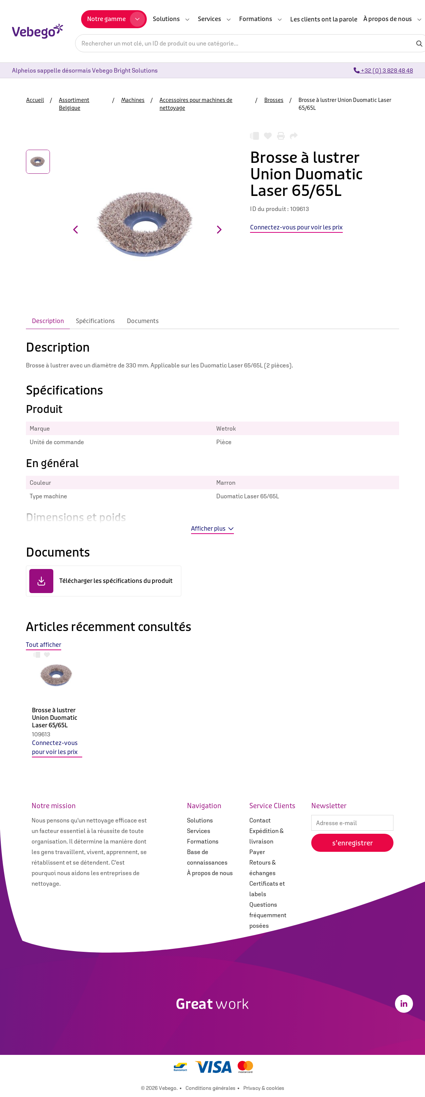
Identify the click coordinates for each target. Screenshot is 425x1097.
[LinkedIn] (404, 1004)
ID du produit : (269, 208)
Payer (257, 851)
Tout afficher (43, 644)
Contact (260, 820)
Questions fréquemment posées (267, 915)
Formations (203, 841)
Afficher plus (212, 528)
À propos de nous (210, 872)
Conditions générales (210, 1088)
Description (48, 321)
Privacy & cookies (263, 1088)
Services (198, 830)
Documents (143, 321)
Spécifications (95, 321)
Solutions (200, 820)
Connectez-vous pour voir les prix (55, 747)
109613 (41, 734)
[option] (57, 709)
